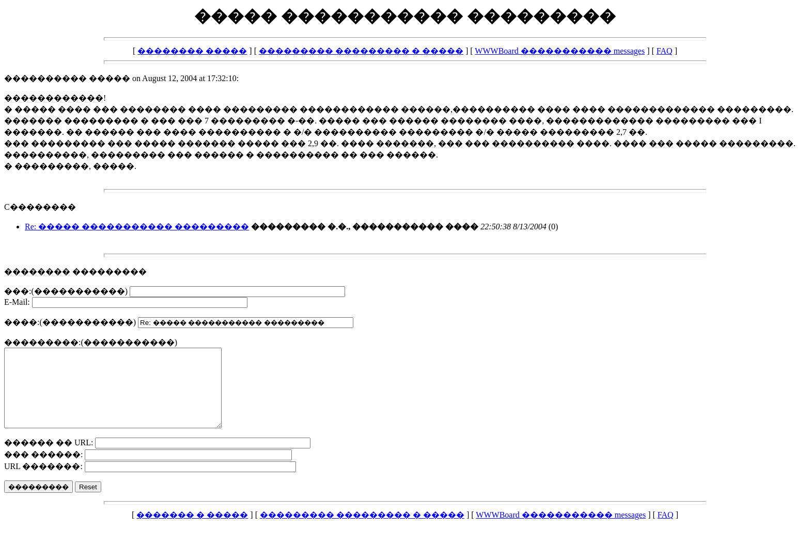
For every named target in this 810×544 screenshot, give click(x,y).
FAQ (665, 50)
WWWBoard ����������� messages (560, 50)
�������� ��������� (75, 271)
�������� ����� (192, 50)
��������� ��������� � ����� (361, 50)
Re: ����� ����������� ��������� (137, 226)
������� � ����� (192, 530)
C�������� (40, 207)
